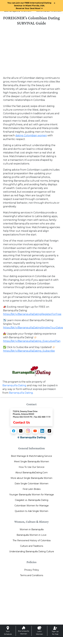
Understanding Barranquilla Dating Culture (31, 551)
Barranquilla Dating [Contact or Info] (21, 392)
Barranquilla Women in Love (31, 535)
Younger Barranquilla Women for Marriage (31, 494)
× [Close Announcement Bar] (54, 3)
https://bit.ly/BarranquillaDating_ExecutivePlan (31, 341)
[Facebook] (13, 431)
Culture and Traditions (31, 546)
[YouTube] (35, 431)
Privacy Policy (31, 569)
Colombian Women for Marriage (31, 505)
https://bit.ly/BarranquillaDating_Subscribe (29, 350)
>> (29, 8)
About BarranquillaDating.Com (31, 472)
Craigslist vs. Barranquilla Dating (31, 500)
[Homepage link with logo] (31, 371)
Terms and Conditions (31, 575)
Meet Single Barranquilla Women (31, 461)
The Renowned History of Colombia (32, 540)
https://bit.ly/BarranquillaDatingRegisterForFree (32, 314)
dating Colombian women (31, 135)
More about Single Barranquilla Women (31, 478)
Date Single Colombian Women (31, 483)
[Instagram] (28, 431)
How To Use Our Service (31, 467)
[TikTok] (49, 431)
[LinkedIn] (42, 431)
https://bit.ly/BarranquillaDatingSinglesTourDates (33, 327)
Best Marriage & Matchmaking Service (31, 456)
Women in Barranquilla (32, 529)
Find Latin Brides (31, 489)
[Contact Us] (31, 416)
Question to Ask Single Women (31, 511)
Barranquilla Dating (14, 385)
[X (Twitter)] (20, 431)
